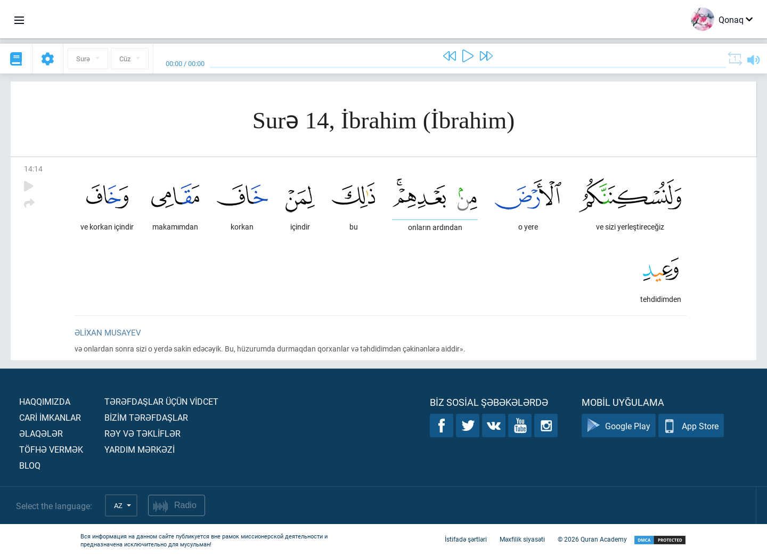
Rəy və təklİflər (142, 433)
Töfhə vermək (51, 449)
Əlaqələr (41, 433)
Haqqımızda (44, 401)
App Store (691, 426)
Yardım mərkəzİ (139, 449)
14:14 (33, 168)
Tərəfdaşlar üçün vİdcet (161, 401)
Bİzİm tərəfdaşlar (146, 417)
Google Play (618, 426)
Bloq (29, 465)
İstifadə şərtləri (466, 539)
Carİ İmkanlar (50, 417)
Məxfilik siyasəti (522, 539)
